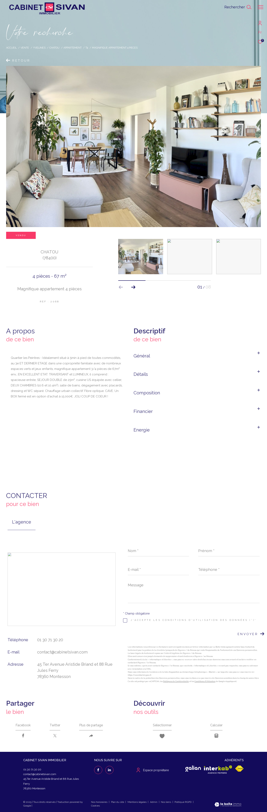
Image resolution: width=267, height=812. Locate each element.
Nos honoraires (99, 802)
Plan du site (118, 802)
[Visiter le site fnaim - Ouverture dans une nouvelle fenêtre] (239, 768)
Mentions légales (137, 802)
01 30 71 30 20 (50, 639)
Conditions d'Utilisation (205, 681)
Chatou (54, 47)
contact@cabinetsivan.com (62, 652)
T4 (87, 47)
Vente (25, 47)
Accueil (11, 47)
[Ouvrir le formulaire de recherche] (237, 7)
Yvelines (39, 47)
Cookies (95, 805)
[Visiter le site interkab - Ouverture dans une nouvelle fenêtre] (218, 769)
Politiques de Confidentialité (176, 681)
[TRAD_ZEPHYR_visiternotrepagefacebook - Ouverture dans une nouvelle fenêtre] (98, 770)
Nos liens (166, 802)
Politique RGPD (183, 802)
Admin (154, 802)
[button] (133, 287)
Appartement (72, 47)
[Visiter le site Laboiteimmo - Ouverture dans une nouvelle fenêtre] (228, 805)
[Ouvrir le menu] (260, 7)
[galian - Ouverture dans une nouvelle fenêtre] (193, 768)
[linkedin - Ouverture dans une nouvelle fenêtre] (109, 770)
